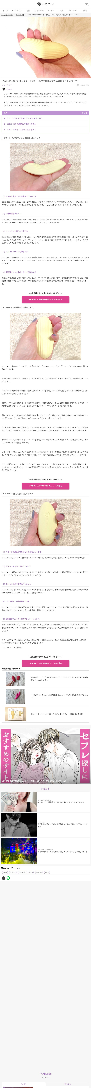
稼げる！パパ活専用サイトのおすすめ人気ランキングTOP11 (61, 802)
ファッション (73, 11)
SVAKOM (47, 872)
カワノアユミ (42, 850)
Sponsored (40, 800)
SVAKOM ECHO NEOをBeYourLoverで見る (45, 299)
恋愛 (28, 11)
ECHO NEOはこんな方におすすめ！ (21, 130)
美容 (61, 11)
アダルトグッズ (22, 872)
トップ (5, 11)
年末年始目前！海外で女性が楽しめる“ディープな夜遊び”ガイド (62, 852)
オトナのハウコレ (7, 15)
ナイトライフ (17, 11)
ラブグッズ (13, 872)
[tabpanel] (45, 756)
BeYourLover (38, 872)
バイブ (31, 872)
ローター (4, 872)
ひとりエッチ (40, 11)
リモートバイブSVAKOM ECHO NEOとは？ (25, 118)
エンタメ (51, 11)
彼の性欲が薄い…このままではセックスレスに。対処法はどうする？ (63, 825)
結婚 (85, 11)
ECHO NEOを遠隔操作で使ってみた (21, 124)
